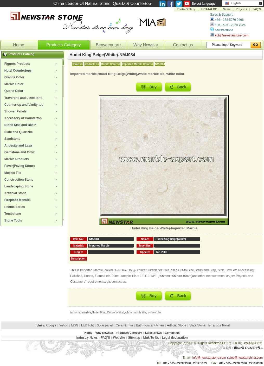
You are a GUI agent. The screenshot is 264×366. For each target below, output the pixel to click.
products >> (91, 64)
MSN (74, 325)
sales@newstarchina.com (245, 357)
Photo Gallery (186, 9)
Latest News (153, 332)
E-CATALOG (209, 9)
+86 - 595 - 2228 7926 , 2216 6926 (240, 363)
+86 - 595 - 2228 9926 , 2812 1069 (185, 363)
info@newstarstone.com (209, 357)
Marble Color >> (111, 64)
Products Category (63, 45)
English (233, 3)
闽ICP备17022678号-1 (248, 347)
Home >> (77, 64)
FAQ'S (257, 9)
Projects (241, 9)
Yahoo (63, 325)
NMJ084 (160, 64)
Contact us (183, 45)
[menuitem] (31, 63)
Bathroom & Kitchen (150, 325)
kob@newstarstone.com (231, 35)
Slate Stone (197, 325)
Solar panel (105, 325)
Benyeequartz (108, 45)
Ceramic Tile (124, 325)
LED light (87, 325)
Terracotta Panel (218, 325)
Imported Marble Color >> (137, 64)
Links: (41, 325)
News (226, 9)
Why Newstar (145, 45)
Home (18, 45)
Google (51, 325)
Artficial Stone (176, 325)
